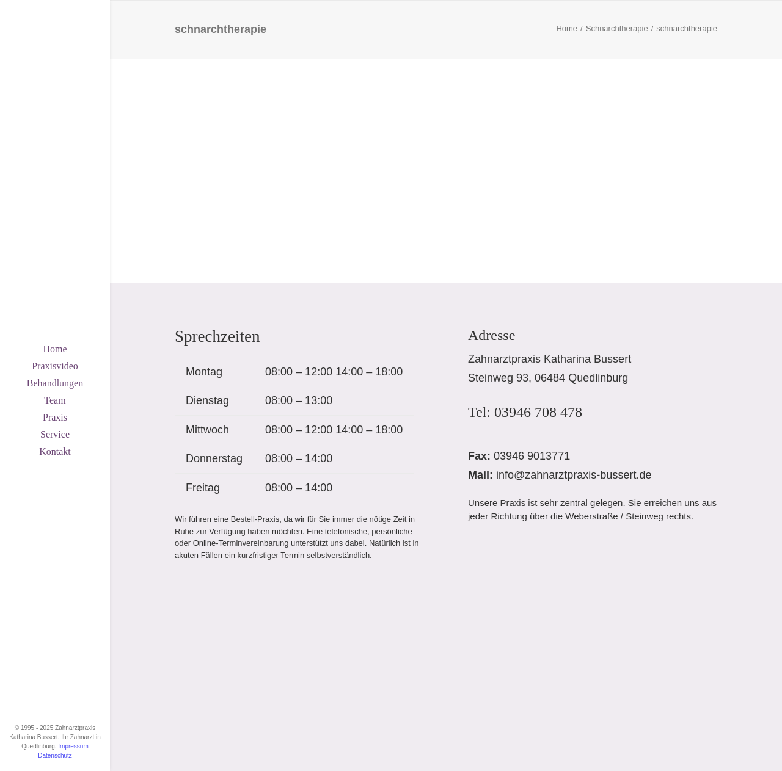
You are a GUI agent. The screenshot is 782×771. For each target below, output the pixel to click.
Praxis (55, 417)
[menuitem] (55, 349)
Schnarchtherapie (617, 28)
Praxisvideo (55, 366)
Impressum (73, 746)
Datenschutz (55, 755)
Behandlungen (55, 383)
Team (54, 400)
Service (55, 434)
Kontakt (55, 451)
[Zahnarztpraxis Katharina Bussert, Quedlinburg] (55, 44)
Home (55, 349)
